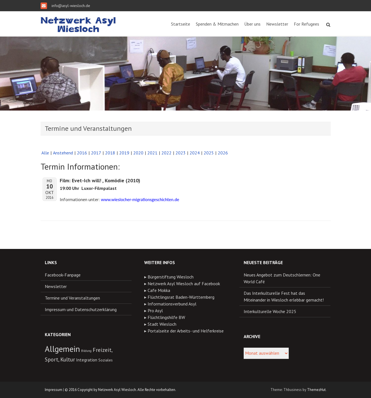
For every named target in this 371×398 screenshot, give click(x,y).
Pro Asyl (155, 310)
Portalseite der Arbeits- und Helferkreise (186, 331)
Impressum (53, 389)
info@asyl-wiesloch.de (70, 5)
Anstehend (63, 153)
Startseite (180, 24)
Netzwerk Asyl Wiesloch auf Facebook (184, 283)
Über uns (252, 24)
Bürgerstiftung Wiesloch (171, 277)
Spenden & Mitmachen (217, 24)
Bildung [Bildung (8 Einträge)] (86, 351)
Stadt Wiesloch (162, 324)
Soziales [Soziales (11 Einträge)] (105, 360)
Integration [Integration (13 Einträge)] (86, 360)
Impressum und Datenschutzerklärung (81, 309)
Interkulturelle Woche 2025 (270, 311)
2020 (138, 153)
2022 (166, 153)
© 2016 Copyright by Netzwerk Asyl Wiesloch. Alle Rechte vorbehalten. (120, 389)
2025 (209, 153)
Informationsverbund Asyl (172, 304)
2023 (180, 153)
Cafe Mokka (159, 290)
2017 (96, 153)
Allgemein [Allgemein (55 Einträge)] (62, 348)
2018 (110, 153)
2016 (82, 153)
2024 (195, 153)
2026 (223, 153)
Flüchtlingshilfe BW (166, 317)
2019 (124, 153)
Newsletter (277, 24)
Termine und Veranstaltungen (72, 298)
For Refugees (306, 24)
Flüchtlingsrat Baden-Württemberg (181, 297)
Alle (45, 153)
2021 (152, 153)
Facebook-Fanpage (63, 275)
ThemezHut (316, 389)
